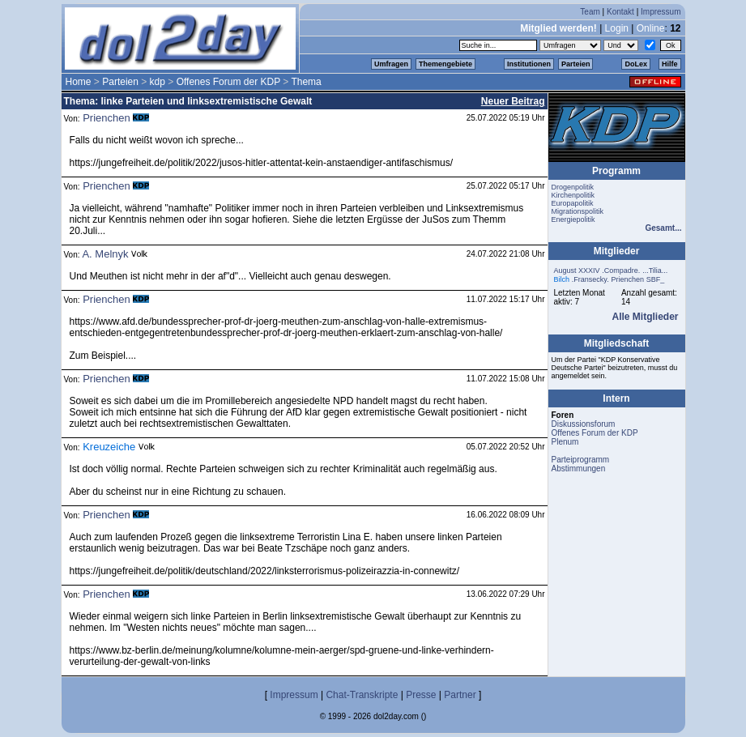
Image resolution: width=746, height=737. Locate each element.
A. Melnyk (105, 254)
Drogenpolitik (573, 187)
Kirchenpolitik (573, 195)
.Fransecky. (590, 279)
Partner (459, 695)
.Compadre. (621, 270)
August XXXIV (577, 270)
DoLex (636, 64)
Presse (421, 695)
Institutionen (529, 64)
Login (617, 28)
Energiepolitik (573, 219)
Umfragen (391, 64)
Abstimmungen (579, 468)
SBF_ (655, 279)
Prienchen (106, 118)
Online (651, 28)
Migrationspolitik (578, 211)
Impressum (660, 11)
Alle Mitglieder (645, 316)
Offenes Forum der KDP (228, 81)
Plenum (565, 441)
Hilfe (670, 64)
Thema (306, 81)
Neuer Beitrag (513, 101)
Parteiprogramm (581, 459)
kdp (157, 81)
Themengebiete (445, 64)
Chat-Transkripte (362, 695)
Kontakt (620, 11)
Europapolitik (573, 203)
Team (589, 11)
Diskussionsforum (584, 424)
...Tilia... (654, 270)
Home (79, 81)
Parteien (575, 64)
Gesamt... (663, 228)
